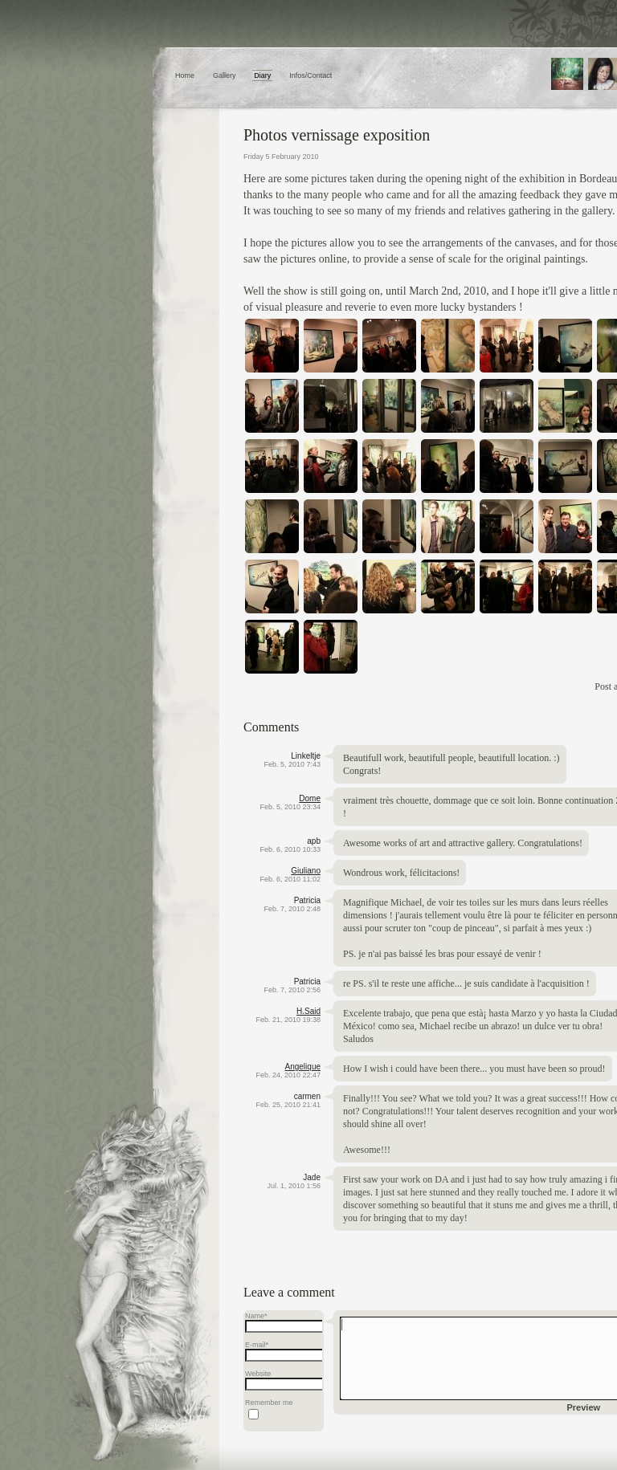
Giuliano (306, 870)
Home (184, 75)
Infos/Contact (310, 75)
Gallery (224, 75)
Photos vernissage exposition (336, 135)
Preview (584, 1407)
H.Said (308, 1011)
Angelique (303, 1066)
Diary (262, 75)
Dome (310, 798)
